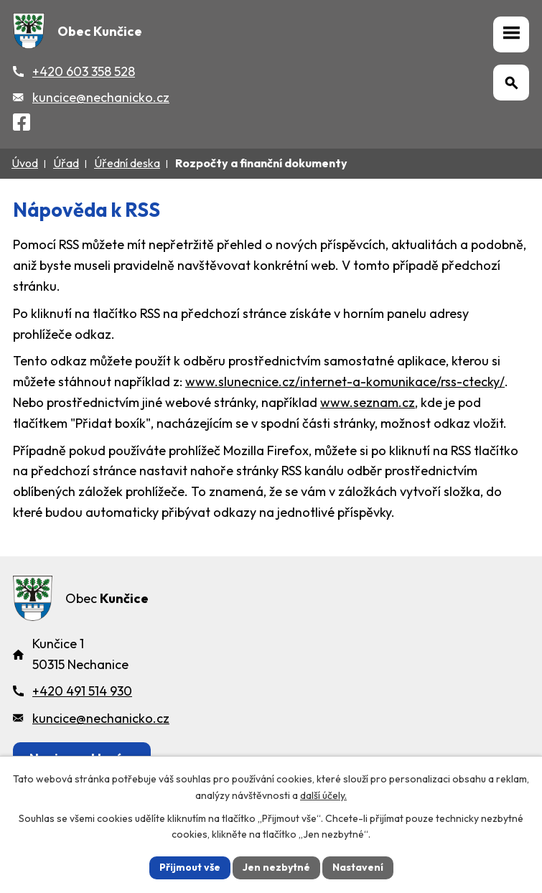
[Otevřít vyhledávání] (511, 82)
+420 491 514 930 (82, 691)
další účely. (323, 795)
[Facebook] (21, 124)
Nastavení (357, 867)
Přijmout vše (189, 867)
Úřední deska (127, 163)
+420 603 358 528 (83, 71)
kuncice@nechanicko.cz (100, 97)
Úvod (24, 163)
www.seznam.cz (367, 402)
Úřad (66, 163)
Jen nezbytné (276, 867)
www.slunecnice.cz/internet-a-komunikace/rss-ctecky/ (345, 381)
